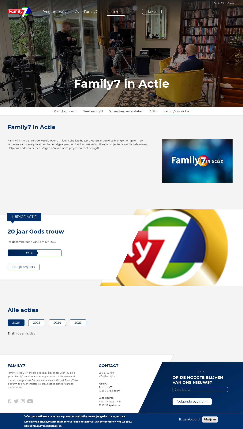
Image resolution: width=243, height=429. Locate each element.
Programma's (54, 12)
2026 (16, 322)
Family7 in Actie (176, 111)
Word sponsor (65, 111)
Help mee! (116, 12)
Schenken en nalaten (126, 111)
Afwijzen (210, 420)
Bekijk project (22, 267)
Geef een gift (93, 111)
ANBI (153, 111)
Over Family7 (86, 12)
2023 (78, 322)
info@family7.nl (107, 376)
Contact (231, 3)
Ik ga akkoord (189, 420)
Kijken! (153, 11)
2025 (36, 322)
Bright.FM (219, 3)
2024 (57, 322)
